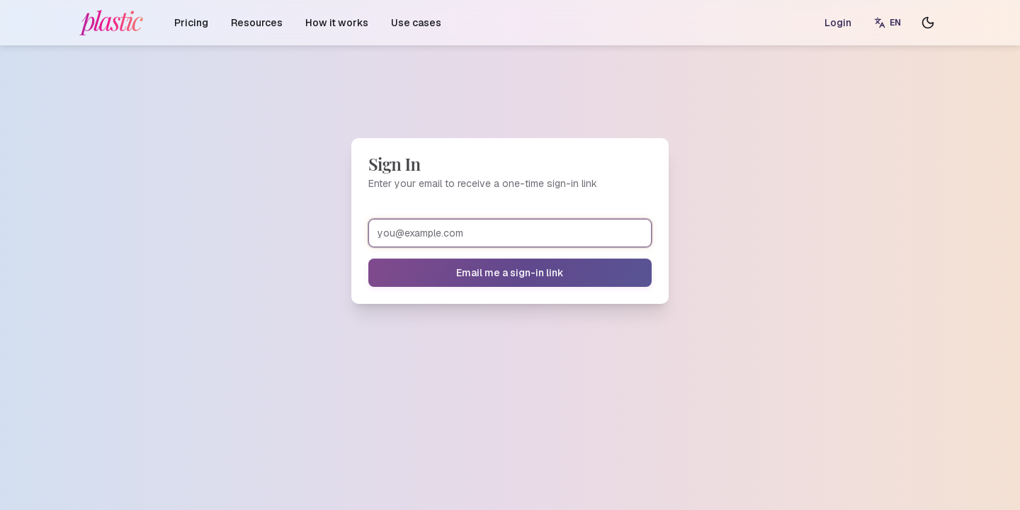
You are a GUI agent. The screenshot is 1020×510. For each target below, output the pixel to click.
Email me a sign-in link (510, 272)
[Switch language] (888, 22)
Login (837, 22)
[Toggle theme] (928, 22)
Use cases (416, 22)
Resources (257, 22)
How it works (336, 22)
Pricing (191, 22)
